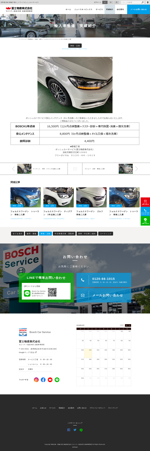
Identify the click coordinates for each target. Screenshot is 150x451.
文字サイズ (97, 2)
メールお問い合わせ (138, 9)
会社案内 (120, 9)
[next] (129, 325)
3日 (83, 340)
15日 (121, 350)
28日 (90, 331)
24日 (82, 368)
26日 (98, 368)
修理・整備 (31, 234)
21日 (113, 359)
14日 (113, 350)
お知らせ (43, 408)
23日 (129, 359)
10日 (82, 350)
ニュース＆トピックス (83, 9)
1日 (122, 331)
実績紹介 (109, 9)
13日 (106, 350)
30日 (106, 331)
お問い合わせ (82, 408)
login (147, 2)
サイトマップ (113, 408)
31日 (113, 331)
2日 (130, 331)
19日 (98, 359)
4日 (91, 340)
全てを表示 (17, 234)
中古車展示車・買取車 (64, 234)
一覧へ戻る (75, 169)
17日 (82, 359)
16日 (129, 350)
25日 (90, 368)
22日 (121, 359)
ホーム (68, 9)
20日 (106, 359)
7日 (114, 340)
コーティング (106, 234)
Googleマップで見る (28, 352)
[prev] (126, 325)
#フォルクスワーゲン (70, 49)
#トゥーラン (83, 49)
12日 (98, 350)
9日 (130, 340)
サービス (99, 9)
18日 (90, 359)
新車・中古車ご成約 (87, 234)
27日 (82, 331)
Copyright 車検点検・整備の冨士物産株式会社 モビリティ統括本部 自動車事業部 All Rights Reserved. (75, 444)
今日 (122, 325)
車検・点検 (75, 46)
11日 (90, 350)
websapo (75, 447)
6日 (106, 340)
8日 (122, 340)
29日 (98, 331)
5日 (98, 340)
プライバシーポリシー (97, 408)
